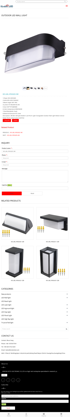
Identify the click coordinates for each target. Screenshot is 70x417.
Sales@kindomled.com (12, 350)
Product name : (7, 148)
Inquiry (43, 415)
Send (11, 193)
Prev (5, 53)
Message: (5, 169)
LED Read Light (6, 301)
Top (61, 415)
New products (6, 294)
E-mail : (5, 162)
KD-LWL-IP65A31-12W (52, 242)
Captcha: (4, 185)
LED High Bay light (7, 319)
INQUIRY (7, 120)
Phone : (5, 155)
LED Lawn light (6, 305)
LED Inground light (7, 308)
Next (64, 53)
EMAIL (15, 120)
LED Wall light (6, 298)
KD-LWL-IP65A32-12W (17, 280)
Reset (32, 193)
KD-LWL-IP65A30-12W (17, 242)
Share (9, 415)
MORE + (4, 375)
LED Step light (6, 312)
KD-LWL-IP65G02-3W (16, 132)
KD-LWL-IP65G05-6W (13, 135)
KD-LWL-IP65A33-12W (52, 280)
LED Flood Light (6, 315)
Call (26, 415)
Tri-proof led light (7, 323)
